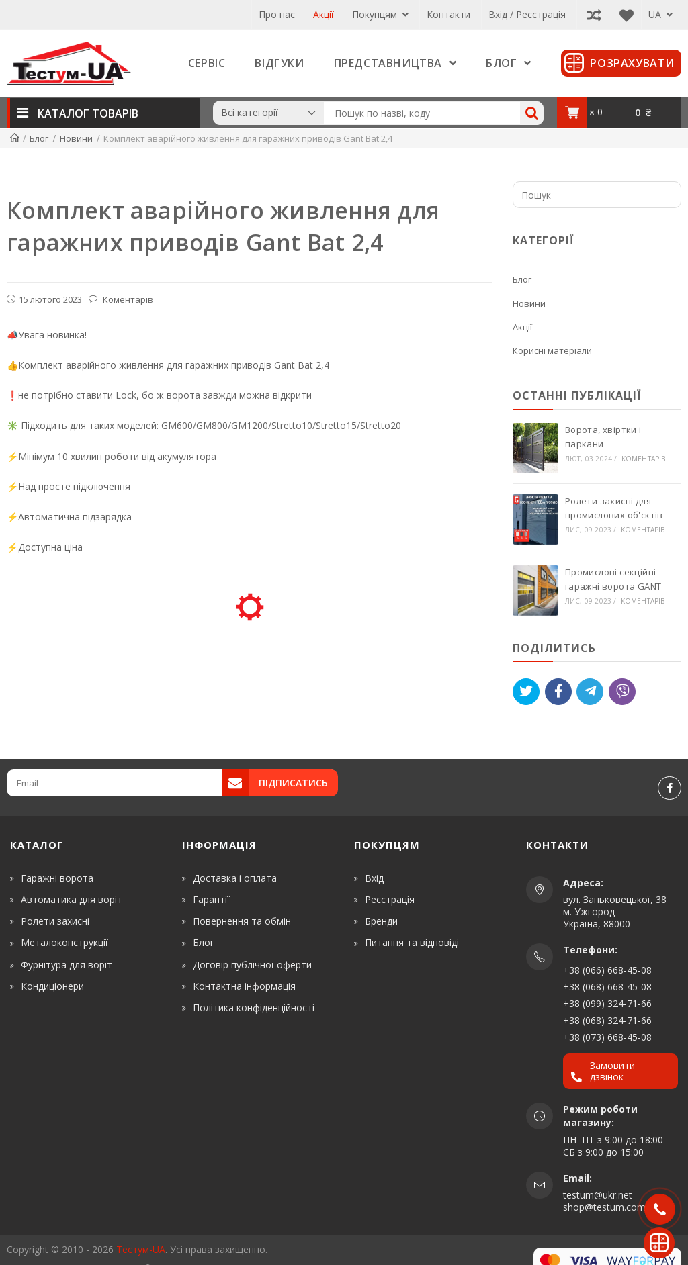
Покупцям (380, 14)
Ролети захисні (55, 921)
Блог (522, 279)
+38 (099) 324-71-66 (607, 1003)
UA (660, 14)
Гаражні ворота (57, 878)
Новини (529, 303)
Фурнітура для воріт (66, 964)
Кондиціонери (52, 986)
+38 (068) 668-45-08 (607, 986)
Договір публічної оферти (252, 964)
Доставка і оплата (235, 878)
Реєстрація (390, 899)
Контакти (448, 14)
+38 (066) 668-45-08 (607, 970)
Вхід (374, 878)
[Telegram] (589, 691)
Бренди (381, 921)
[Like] (558, 691)
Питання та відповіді (412, 942)
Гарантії (211, 899)
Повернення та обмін (242, 921)
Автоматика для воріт (71, 899)
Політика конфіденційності (253, 1007)
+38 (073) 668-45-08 (607, 1037)
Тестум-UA (140, 1249)
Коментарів (127, 299)
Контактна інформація (244, 986)
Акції (323, 14)
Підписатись (293, 782)
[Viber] (622, 691)
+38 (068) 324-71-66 (607, 1020)
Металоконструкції (64, 942)
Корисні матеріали (552, 350)
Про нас (277, 14)
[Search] (532, 113)
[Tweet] (526, 691)
